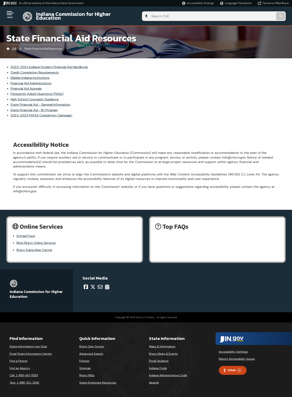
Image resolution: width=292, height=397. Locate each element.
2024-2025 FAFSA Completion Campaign (41, 112)
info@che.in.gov (24, 188)
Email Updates (159, 358)
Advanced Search (91, 351)
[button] (198, 3)
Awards (154, 380)
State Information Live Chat (28, 344)
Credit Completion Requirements (35, 69)
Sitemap (85, 366)
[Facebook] (86, 284)
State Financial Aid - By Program (34, 107)
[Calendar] (107, 284)
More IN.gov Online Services (36, 240)
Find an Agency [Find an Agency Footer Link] (20, 366)
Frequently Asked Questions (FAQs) (37, 91)
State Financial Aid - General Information (40, 101)
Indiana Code (158, 366)
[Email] (100, 284)
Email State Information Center (31, 351)
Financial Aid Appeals (26, 85)
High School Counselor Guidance (35, 96)
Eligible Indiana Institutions (30, 75)
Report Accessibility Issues (237, 356)
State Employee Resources (97, 380)
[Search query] (256, 14)
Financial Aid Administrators (31, 80)
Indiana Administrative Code (168, 373)
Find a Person (19, 358)
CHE (14, 45)
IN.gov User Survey (91, 344)
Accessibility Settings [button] (233, 349)
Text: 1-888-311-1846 (24, 380)
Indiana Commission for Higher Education (82, 14)
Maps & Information (162, 344)
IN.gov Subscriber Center (34, 247)
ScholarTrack (25, 233)
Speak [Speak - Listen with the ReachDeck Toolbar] (232, 368)
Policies (84, 358)
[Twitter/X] (92, 284)
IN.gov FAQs (86, 373)
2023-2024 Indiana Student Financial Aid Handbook (49, 64)
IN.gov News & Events (163, 351)
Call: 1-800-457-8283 (24, 373)
